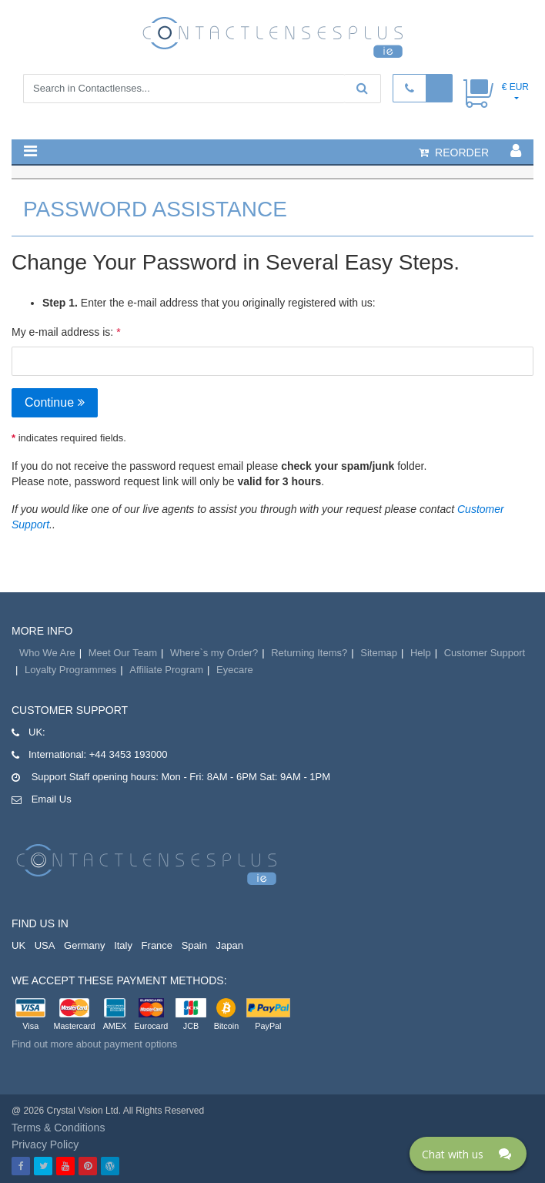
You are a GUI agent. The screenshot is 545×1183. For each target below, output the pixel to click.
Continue (55, 402)
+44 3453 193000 (128, 754)
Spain (194, 945)
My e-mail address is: (62, 332)
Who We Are (47, 653)
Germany (84, 945)
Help (420, 653)
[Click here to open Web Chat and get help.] (468, 1154)
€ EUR (515, 87)
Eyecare (234, 669)
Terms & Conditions (58, 1127)
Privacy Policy (45, 1144)
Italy (123, 945)
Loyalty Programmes (70, 669)
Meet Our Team (123, 653)
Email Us (52, 799)
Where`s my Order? (214, 653)
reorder (454, 152)
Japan (229, 945)
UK (18, 945)
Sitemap (378, 653)
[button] (30, 150)
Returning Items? (309, 653)
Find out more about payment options (94, 1044)
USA (45, 945)
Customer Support (485, 653)
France (157, 945)
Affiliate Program (166, 669)
